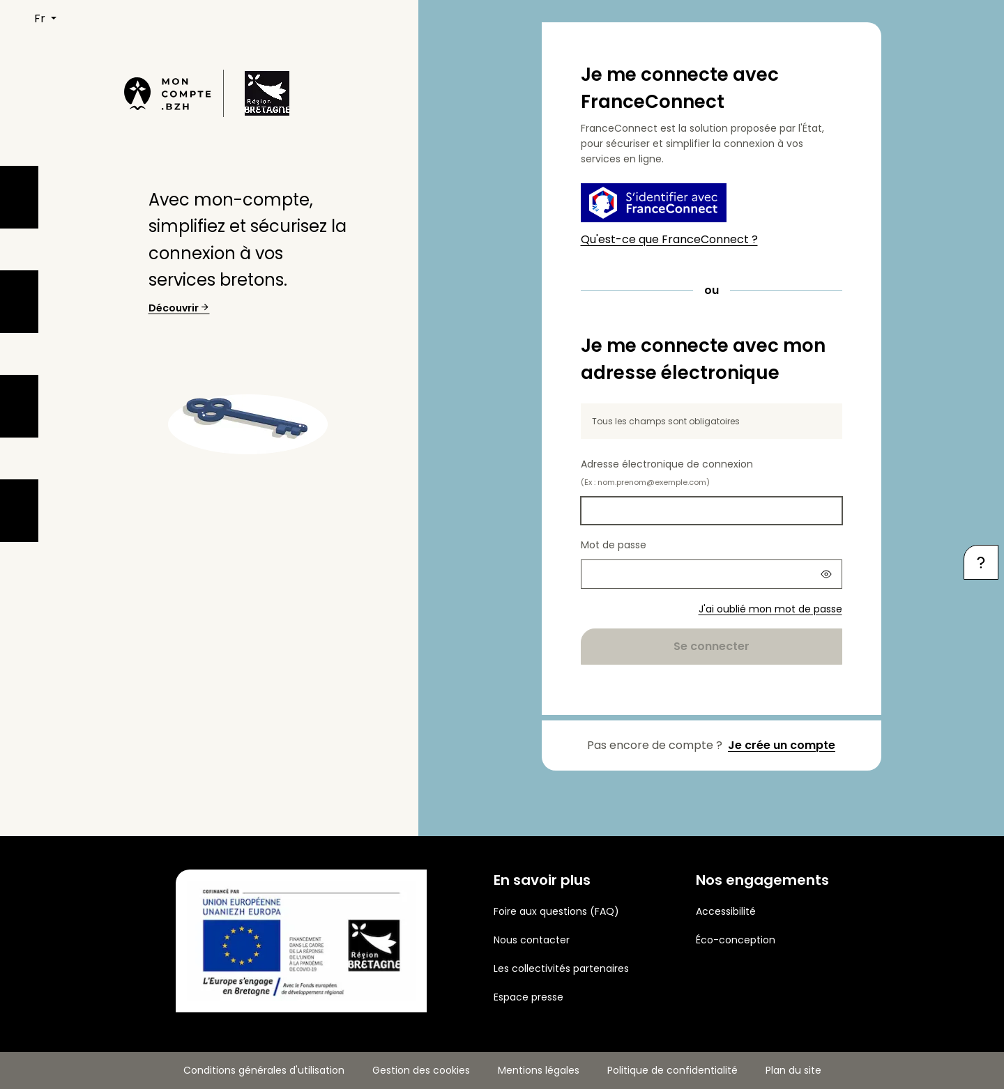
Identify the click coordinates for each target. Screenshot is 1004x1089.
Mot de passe (613, 545)
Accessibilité (726, 911)
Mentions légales (538, 1070)
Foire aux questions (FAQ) (556, 911)
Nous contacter (532, 940)
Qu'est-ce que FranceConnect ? (669, 239)
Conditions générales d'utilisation (263, 1070)
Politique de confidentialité (672, 1070)
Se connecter (712, 646)
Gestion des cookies (421, 1070)
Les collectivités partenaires (561, 968)
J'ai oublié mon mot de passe (770, 609)
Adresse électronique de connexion (667, 472)
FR (41, 18)
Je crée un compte (781, 745)
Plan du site (793, 1070)
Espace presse (528, 997)
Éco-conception (735, 940)
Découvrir (179, 308)
